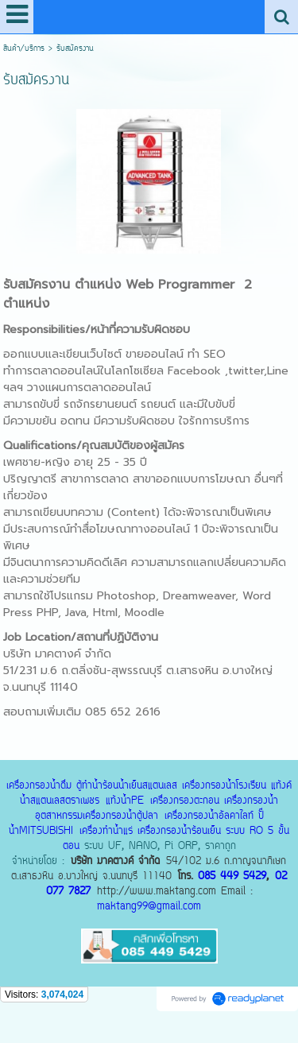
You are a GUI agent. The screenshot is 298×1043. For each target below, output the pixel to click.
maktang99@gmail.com (149, 906)
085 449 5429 (232, 876)
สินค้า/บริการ (24, 49)
